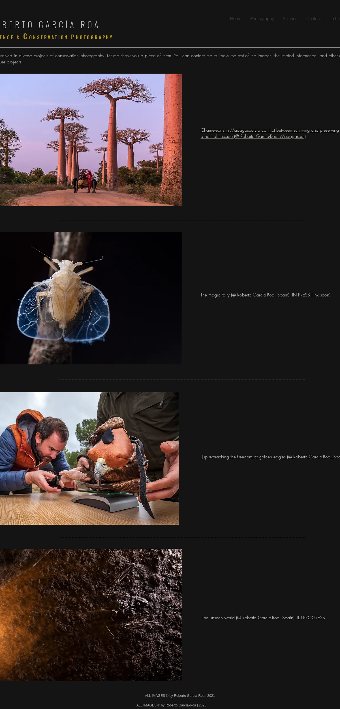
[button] (262, 18)
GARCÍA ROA (70, 24)
